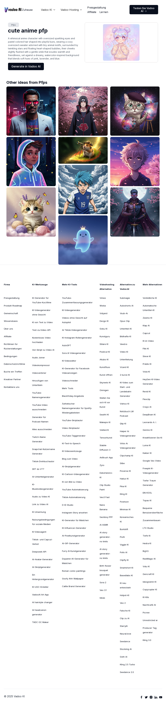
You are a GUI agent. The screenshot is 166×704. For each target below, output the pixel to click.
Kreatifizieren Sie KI (152, 437)
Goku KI (103, 328)
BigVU (146, 551)
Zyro (102, 465)
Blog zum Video (70, 458)
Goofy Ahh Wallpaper (73, 578)
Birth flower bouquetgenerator (105, 570)
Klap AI (146, 325)
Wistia (103, 305)
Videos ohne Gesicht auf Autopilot (74, 320)
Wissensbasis (11, 321)
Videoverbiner (39, 373)
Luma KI (147, 445)
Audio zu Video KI (41, 496)
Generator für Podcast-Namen (40, 419)
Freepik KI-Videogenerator (150, 470)
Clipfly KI (124, 560)
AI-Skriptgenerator (41, 567)
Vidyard (103, 313)
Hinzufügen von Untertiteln (40, 382)
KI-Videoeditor (69, 360)
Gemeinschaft (11, 313)
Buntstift (124, 529)
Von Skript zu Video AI (43, 350)
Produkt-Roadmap (13, 305)
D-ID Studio (67, 505)
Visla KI (146, 371)
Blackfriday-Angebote (73, 396)
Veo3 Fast (105, 497)
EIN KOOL (147, 492)
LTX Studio (148, 528)
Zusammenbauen (151, 520)
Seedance (125, 641)
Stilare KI (104, 344)
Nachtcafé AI (149, 605)
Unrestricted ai (150, 620)
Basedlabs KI (126, 575)
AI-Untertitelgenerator (43, 476)
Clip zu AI (124, 618)
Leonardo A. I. (150, 422)
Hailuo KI (124, 478)
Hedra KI (147, 543)
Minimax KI (125, 509)
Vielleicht (104, 430)
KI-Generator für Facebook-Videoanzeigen (76, 370)
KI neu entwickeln (125, 585)
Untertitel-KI (126, 328)
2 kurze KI (125, 375)
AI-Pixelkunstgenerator (73, 535)
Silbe (122, 463)
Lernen (103, 12)
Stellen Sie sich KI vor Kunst (105, 402)
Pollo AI (123, 552)
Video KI (124, 351)
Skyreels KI (105, 382)
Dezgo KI (104, 321)
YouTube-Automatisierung (75, 489)
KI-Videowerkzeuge (72, 451)
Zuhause (27, 9)
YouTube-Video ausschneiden (40, 407)
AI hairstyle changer (42, 602)
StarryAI (124, 626)
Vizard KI (124, 367)
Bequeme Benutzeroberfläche (153, 510)
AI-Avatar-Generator (42, 559)
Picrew (146, 612)
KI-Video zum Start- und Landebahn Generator (126, 389)
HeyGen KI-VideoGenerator (151, 381)
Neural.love (125, 633)
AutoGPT (66, 345)
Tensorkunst (106, 437)
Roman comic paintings (73, 571)
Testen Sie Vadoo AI (143, 10)
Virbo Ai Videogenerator (128, 445)
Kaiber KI (147, 453)
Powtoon (124, 501)
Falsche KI (125, 610)
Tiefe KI (146, 535)
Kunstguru (105, 336)
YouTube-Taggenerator (73, 435)
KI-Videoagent (39, 532)
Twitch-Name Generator (39, 439)
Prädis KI (147, 364)
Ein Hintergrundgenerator (43, 576)
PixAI (122, 537)
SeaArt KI (104, 414)
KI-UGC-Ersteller (40, 587)
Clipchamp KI (126, 455)
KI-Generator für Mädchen (75, 520)
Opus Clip (125, 321)
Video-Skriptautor (71, 428)
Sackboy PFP (106, 517)
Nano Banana (103, 507)
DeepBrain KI (149, 414)
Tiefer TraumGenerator (149, 482)
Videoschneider (70, 380)
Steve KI (147, 356)
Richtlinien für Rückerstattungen (13, 346)
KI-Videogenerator (71, 310)
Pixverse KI (125, 471)
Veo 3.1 (103, 590)
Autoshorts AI (126, 305)
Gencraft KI (148, 574)
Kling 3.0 (147, 640)
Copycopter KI (150, 589)
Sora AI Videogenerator (74, 353)
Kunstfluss (105, 367)
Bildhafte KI (125, 336)
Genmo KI (147, 430)
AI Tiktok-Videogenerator (74, 330)
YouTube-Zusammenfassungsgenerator (77, 300)
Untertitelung (126, 359)
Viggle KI (124, 544)
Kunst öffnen (106, 375)
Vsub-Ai (124, 313)
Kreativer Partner (12, 379)
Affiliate (91, 12)
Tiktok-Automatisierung (73, 497)
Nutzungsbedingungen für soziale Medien (43, 521)
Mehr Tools (67, 388)
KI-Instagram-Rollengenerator (77, 337)
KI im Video (148, 341)
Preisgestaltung (96, 7)
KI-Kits (146, 597)
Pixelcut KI (105, 351)
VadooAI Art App (40, 594)
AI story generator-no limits (105, 537)
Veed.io (123, 344)
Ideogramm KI (149, 581)
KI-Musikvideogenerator (42, 486)
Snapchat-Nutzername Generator (43, 451)
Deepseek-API (39, 551)
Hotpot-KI (124, 595)
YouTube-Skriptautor (72, 420)
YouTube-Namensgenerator (41, 395)
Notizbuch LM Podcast (127, 413)
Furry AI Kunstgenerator (74, 551)
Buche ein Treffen (13, 371)
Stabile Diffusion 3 (105, 447)
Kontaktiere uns (11, 387)
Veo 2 (123, 603)
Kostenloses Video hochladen (41, 339)
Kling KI (123, 494)
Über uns (8, 328)
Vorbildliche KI (150, 298)
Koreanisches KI (127, 519)
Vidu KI (146, 566)
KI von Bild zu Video (72, 482)
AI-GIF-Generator (70, 543)
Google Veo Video (152, 460)
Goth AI (123, 656)
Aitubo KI (104, 359)
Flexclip (146, 399)
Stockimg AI (126, 649)
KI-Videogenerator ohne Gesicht (41, 312)
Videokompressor (41, 365)
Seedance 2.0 (127, 672)
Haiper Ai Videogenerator (128, 433)
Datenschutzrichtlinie (14, 364)
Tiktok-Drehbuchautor (43, 461)
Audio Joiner (38, 357)
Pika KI (123, 486)
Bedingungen (10, 356)
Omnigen (104, 390)
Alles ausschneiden (42, 429)
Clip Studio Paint (105, 487)
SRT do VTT (38, 469)
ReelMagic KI (149, 558)
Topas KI (147, 500)
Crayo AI (147, 407)
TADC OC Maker (40, 622)
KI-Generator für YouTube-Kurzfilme (41, 300)
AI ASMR (104, 524)
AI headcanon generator (39, 612)
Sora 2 (103, 582)
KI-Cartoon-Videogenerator (76, 474)
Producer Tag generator (150, 630)
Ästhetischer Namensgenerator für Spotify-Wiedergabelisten (77, 408)
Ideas (102, 598)
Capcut (146, 333)
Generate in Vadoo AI (25, 66)
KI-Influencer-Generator (74, 528)
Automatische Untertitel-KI (150, 307)
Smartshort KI (126, 567)
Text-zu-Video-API (41, 330)
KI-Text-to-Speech (71, 443)
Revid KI (147, 391)
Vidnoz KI (124, 403)
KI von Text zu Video (42, 322)
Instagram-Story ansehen (75, 512)
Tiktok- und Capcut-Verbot (42, 541)
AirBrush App (106, 457)
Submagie (125, 298)
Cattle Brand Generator (73, 586)
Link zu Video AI (40, 504)
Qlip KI (123, 423)
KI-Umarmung (39, 512)
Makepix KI (105, 422)
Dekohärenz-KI (106, 475)
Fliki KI (146, 348)
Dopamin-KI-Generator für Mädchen (75, 560)
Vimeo (103, 298)
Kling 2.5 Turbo (127, 664)
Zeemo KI (147, 318)
